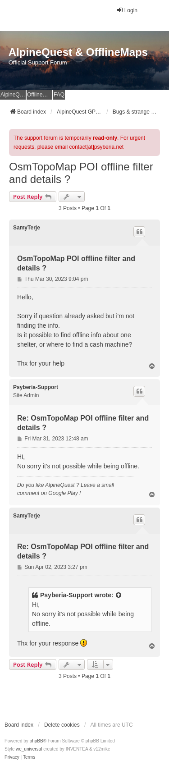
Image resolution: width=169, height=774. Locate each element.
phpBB (36, 740)
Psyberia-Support (35, 387)
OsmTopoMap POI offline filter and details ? (81, 172)
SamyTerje (26, 227)
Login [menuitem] (126, 10)
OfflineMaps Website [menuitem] (39, 95)
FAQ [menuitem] (59, 95)
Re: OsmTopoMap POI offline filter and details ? (83, 422)
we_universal (29, 749)
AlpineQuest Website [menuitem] (13, 95)
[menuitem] (12, 757)
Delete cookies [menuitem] (62, 725)
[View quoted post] (119, 595)
